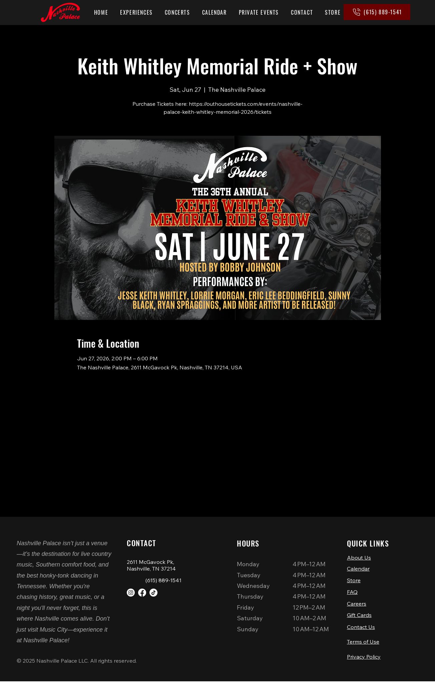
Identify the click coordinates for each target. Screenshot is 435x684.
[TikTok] (153, 593)
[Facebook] (142, 593)
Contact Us (361, 629)
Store (354, 581)
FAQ (352, 593)
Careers (356, 605)
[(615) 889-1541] (377, 12)
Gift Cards (359, 616)
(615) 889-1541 (163, 580)
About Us (359, 557)
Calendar (358, 569)
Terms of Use (363, 644)
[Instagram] (131, 593)
